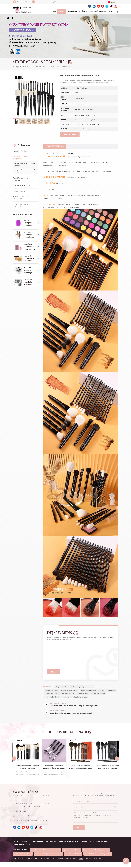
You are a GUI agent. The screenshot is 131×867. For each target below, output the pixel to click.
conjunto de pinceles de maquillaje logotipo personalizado (66, 702)
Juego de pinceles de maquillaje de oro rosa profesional (52, 772)
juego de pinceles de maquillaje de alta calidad (62, 695)
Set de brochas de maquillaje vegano (24, 165)
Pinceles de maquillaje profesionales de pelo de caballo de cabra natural (29, 282)
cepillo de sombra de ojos (71, 855)
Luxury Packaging (20, 192)
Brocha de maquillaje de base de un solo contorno (29, 259)
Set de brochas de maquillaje (32, 66)
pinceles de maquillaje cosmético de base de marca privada (30, 235)
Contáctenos (83, 11)
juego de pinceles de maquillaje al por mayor (61, 691)
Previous (14, 764)
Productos (61, 11)
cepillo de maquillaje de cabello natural (48, 859)
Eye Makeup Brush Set (21, 187)
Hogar (54, 11)
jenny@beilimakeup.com (59, 2)
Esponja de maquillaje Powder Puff (21, 198)
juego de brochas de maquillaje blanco (96, 855)
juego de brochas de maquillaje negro (59, 698)
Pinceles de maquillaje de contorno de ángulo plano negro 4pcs (79, 772)
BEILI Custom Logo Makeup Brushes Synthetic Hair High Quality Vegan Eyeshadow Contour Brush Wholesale (105, 772)
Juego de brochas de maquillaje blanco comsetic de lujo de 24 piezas (28, 271)
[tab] (54, 146)
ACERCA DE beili (37, 846)
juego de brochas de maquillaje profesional (45, 855)
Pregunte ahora (69, 136)
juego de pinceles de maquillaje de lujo (98, 695)
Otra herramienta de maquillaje (21, 206)
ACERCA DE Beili (72, 11)
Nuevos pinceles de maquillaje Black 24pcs (71, 650)
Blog (92, 846)
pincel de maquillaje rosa (73, 859)
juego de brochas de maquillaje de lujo (97, 859)
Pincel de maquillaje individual (21, 180)
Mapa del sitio (101, 846)
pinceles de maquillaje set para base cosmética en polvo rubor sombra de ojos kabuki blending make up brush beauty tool (25, 772)
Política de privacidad (22, 850)
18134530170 (24, 2)
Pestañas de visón (20, 152)
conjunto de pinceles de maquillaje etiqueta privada (74, 688)
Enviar (78, 833)
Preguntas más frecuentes (97, 11)
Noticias (110, 11)
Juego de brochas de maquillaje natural (25, 172)
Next (117, 764)
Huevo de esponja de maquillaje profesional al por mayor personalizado (29, 223)
